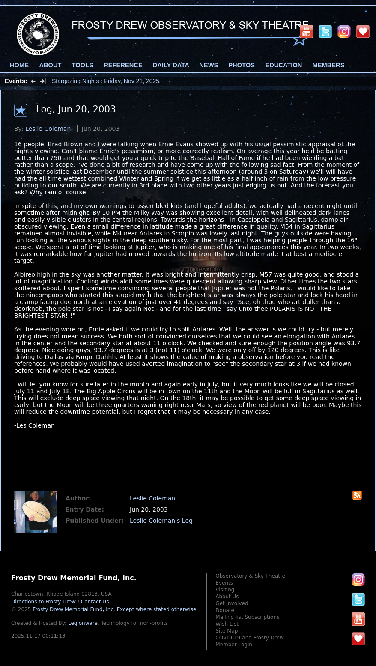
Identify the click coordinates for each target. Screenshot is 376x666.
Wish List (227, 624)
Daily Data (171, 65)
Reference (123, 65)
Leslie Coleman (48, 128)
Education (283, 65)
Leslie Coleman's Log (161, 520)
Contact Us (95, 602)
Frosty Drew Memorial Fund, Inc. (114, 609)
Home (19, 65)
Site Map (226, 631)
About (50, 65)
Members (329, 65)
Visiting (224, 590)
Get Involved (231, 603)
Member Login (233, 645)
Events (224, 583)
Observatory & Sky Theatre (250, 576)
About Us (227, 597)
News (208, 65)
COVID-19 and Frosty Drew (249, 638)
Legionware (83, 623)
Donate (224, 610)
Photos (241, 65)
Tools (82, 65)
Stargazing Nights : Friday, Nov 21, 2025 (105, 81)
